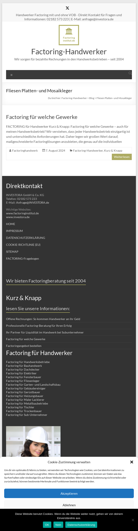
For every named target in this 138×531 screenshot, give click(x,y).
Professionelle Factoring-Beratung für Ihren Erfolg (39, 325)
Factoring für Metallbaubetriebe (27, 403)
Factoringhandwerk (25, 150)
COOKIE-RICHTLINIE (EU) (23, 244)
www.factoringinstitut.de (22, 213)
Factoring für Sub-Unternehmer (26, 414)
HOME (10, 224)
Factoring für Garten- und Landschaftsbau (33, 384)
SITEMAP (12, 251)
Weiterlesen (122, 157)
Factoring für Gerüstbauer (23, 392)
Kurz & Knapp (113, 150)
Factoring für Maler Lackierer (25, 399)
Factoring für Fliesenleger (23, 381)
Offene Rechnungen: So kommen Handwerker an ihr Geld (43, 319)
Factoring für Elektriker (21, 373)
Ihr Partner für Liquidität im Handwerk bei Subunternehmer (45, 332)
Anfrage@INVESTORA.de (32, 202)
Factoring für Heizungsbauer (24, 396)
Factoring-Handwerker (69, 51)
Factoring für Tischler (20, 407)
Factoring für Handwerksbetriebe (28, 362)
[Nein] (133, 520)
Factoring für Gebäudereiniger (26, 388)
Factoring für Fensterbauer (23, 377)
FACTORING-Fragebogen (22, 258)
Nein (58, 524)
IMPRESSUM (14, 231)
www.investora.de (18, 217)
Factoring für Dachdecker (23, 369)
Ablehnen (69, 505)
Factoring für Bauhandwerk (24, 365)
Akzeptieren (69, 493)
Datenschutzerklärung (81, 524)
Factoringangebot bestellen (23, 345)
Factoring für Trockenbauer (24, 411)
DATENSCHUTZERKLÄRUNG (25, 237)
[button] (132, 462)
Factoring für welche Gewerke (41, 116)
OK (47, 524)
